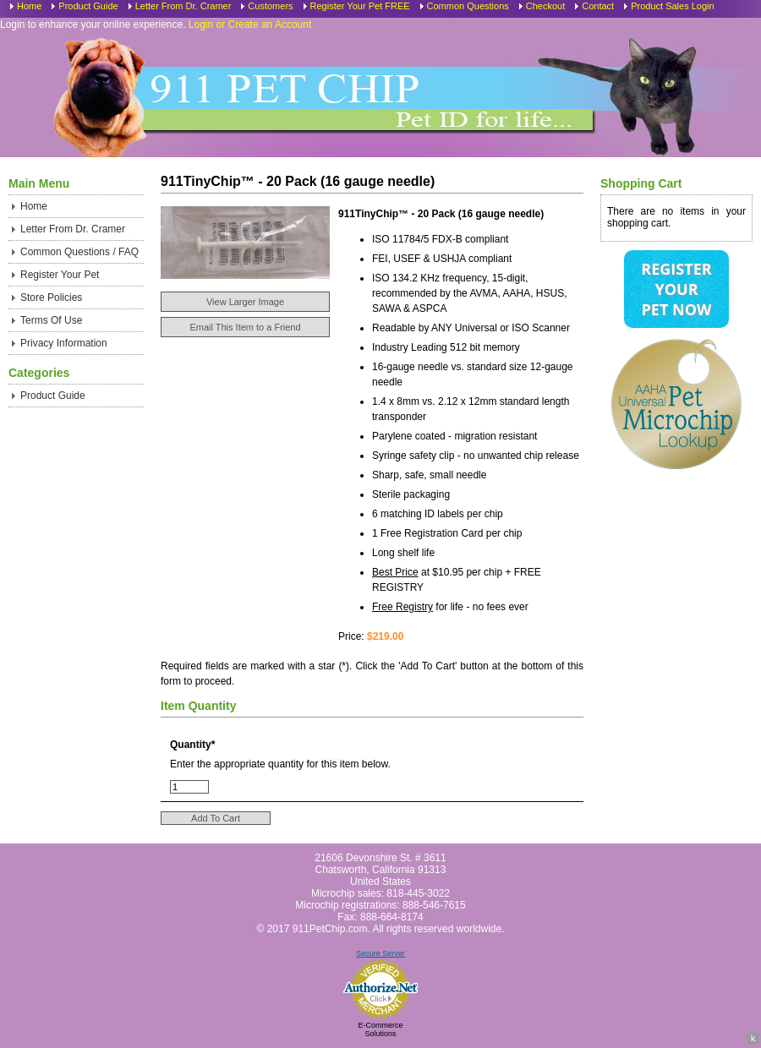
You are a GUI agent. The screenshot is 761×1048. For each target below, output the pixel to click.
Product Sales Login (672, 6)
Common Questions (468, 6)
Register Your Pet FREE (360, 6)
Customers (270, 6)
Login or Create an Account (250, 24)
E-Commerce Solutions (380, 1029)
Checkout (545, 6)
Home (29, 6)
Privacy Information (63, 343)
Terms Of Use (51, 320)
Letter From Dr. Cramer (183, 6)
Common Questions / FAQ (79, 252)
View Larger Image (245, 302)
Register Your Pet (59, 275)
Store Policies (51, 297)
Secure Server (380, 953)
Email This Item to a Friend (244, 327)
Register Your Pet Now (676, 289)
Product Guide (88, 6)
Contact (598, 6)
